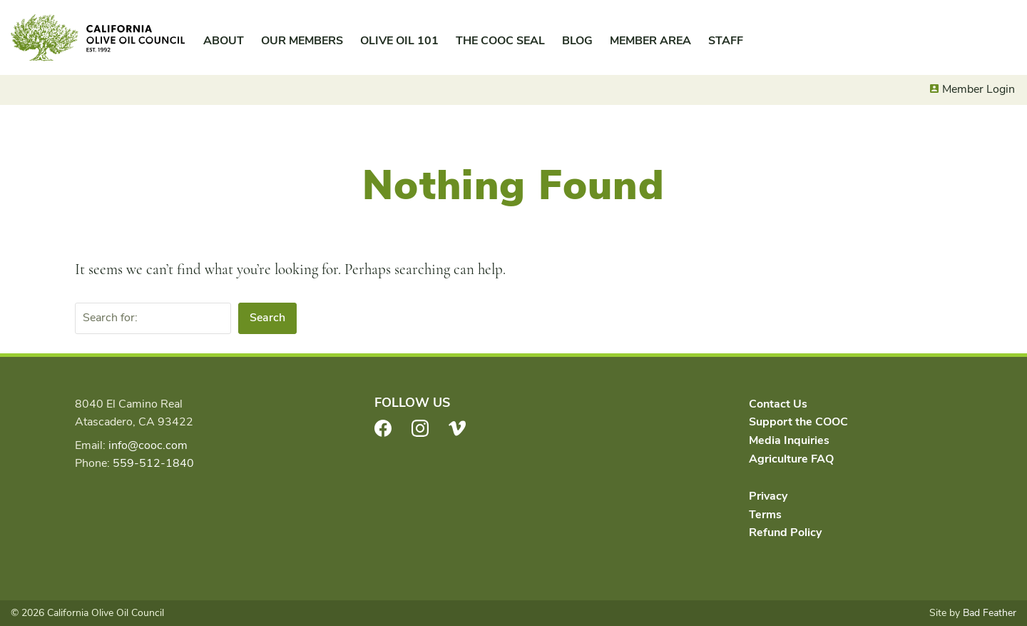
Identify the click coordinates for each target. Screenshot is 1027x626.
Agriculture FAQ (791, 459)
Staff (725, 41)
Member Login (978, 89)
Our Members (302, 41)
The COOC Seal (500, 41)
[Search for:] (153, 318)
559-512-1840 (153, 463)
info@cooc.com (148, 445)
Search (267, 317)
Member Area (650, 41)
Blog (577, 41)
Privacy (768, 496)
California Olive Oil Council (98, 37)
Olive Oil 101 (399, 41)
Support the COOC (798, 422)
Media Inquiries (789, 440)
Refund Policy (785, 532)
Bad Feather (989, 613)
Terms (765, 514)
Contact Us (778, 404)
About (223, 41)
